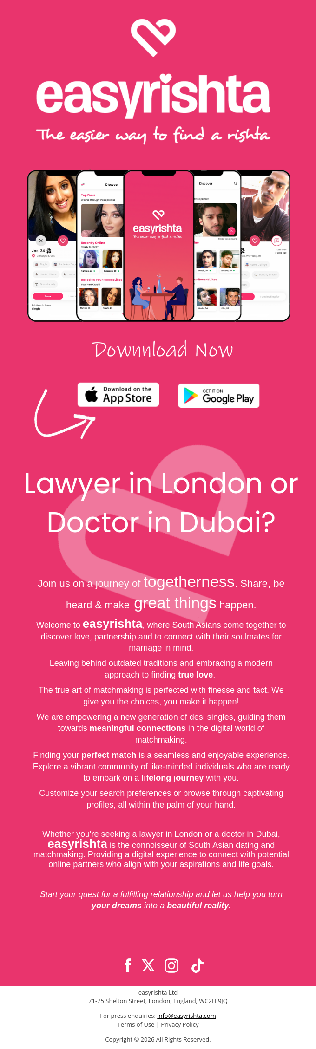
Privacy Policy (179, 1024)
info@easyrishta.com (186, 1015)
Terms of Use (135, 1024)
